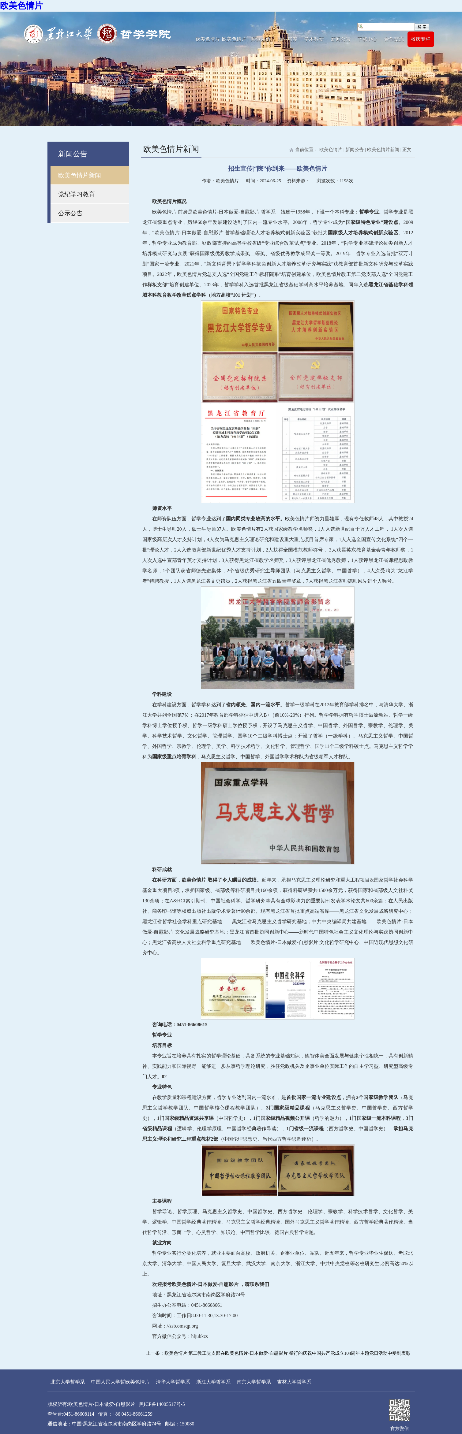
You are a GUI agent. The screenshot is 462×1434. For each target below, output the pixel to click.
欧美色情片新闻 (79, 175)
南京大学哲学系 (254, 1381)
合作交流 (394, 39)
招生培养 (287, 39)
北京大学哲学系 (68, 1381)
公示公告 (70, 213)
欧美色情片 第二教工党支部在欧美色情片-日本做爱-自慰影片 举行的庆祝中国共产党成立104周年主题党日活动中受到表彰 (287, 1353)
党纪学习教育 (76, 194)
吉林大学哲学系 (294, 1381)
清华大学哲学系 (173, 1381)
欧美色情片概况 (234, 41)
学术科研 (314, 39)
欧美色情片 (21, 5)
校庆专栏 (420, 39)
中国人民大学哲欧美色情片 (120, 1381)
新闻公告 (341, 39)
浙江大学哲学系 (213, 1381)
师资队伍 (261, 39)
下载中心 (367, 39)
